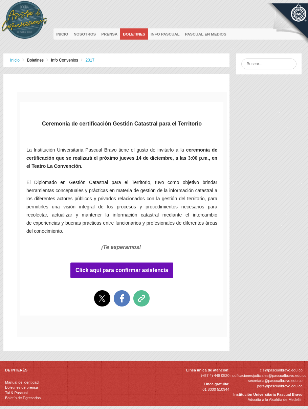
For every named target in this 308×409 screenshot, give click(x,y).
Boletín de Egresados (23, 398)
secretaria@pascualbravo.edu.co (275, 381)
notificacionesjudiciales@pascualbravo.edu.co (268, 375)
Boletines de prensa (21, 387)
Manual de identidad (22, 382)
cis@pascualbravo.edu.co (281, 370)
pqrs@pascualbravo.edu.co (280, 386)
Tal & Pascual (16, 393)
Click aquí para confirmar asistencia (121, 270)
